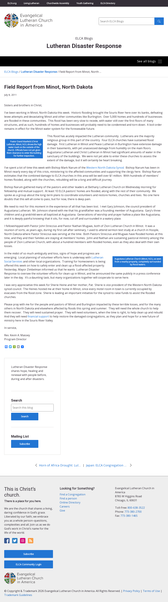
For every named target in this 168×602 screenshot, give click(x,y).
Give (62, 510)
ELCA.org (12, 3)
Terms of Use (151, 591)
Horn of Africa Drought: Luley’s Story (60, 465)
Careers (65, 506)
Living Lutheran (31, 3)
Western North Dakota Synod (105, 167)
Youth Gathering (85, 3)
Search (16, 400)
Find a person (68, 498)
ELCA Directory (108, 3)
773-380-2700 (133, 512)
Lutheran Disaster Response (39, 72)
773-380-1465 (129, 516)
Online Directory (70, 502)
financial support (38, 316)
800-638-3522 (136, 507)
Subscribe (25, 443)
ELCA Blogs (11, 72)
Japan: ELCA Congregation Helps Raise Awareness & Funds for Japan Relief (107, 465)
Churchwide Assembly (58, 3)
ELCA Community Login (28, 564)
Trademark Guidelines (18, 595)
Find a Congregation (72, 494)
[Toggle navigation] (149, 61)
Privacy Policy (131, 591)
